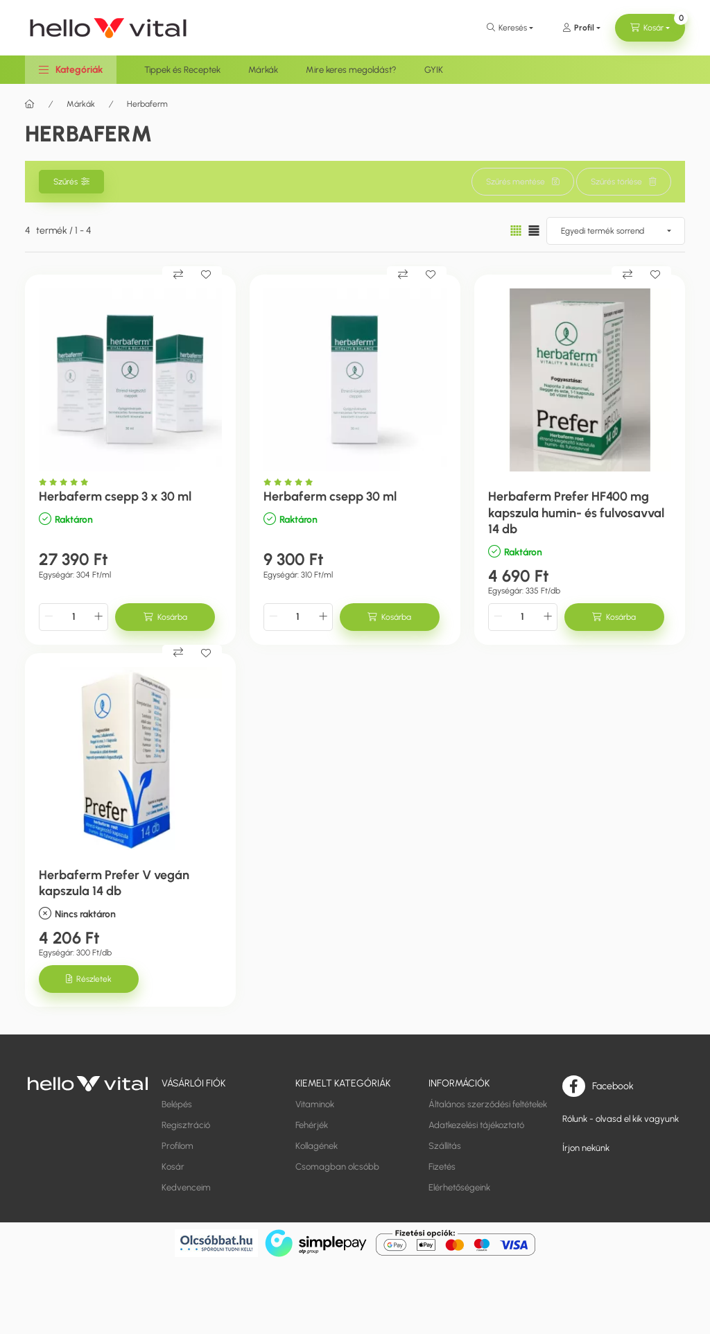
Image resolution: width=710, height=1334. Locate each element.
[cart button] (650, 28)
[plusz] (98, 617)
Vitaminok (314, 1104)
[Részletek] (89, 979)
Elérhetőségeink (459, 1187)
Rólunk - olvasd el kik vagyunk (620, 1119)
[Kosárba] (165, 617)
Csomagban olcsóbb (337, 1166)
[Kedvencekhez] (206, 274)
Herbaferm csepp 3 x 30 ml (115, 496)
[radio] (533, 230)
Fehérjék (311, 1125)
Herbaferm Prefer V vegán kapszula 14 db (114, 883)
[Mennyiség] (73, 617)
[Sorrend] (615, 231)
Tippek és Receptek (182, 69)
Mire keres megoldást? (351, 69)
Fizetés (442, 1166)
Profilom (177, 1146)
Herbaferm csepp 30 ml (330, 496)
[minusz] (48, 617)
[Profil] (581, 28)
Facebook (613, 1085)
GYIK (433, 69)
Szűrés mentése (515, 182)
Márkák (263, 69)
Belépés (177, 1104)
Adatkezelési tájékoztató (476, 1125)
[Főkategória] (30, 104)
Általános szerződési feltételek (487, 1104)
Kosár (173, 1166)
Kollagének (316, 1146)
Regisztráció (186, 1125)
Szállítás (444, 1146)
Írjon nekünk (585, 1148)
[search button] (510, 28)
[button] (70, 69)
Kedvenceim (186, 1187)
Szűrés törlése (616, 182)
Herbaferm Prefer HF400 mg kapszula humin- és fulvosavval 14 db (576, 513)
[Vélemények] (67, 482)
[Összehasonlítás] (178, 274)
